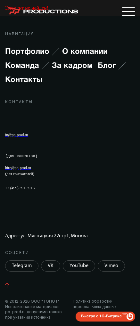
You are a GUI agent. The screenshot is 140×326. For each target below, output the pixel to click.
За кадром (72, 65)
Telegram (22, 265)
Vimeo (111, 265)
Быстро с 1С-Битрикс (101, 316)
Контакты (23, 80)
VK (51, 265)
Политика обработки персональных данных (95, 303)
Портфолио (32, 52)
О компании (85, 51)
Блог (112, 66)
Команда (27, 66)
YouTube (79, 265)
